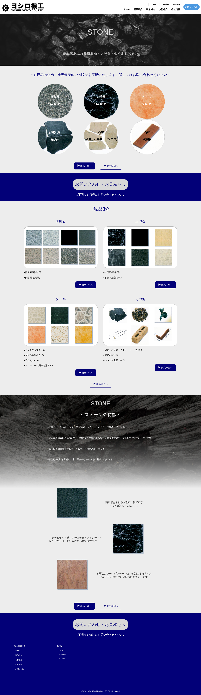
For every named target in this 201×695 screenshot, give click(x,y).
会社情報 (175, 9)
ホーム (126, 9)
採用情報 (176, 4)
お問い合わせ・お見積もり (100, 184)
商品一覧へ (85, 166)
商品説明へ (112, 166)
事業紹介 (150, 9)
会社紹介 (18, 664)
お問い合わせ (191, 7)
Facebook (62, 655)
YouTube (62, 659)
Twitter (61, 650)
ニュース (154, 4)
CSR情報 (165, 4)
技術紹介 (163, 9)
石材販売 (18, 660)
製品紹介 (138, 9)
